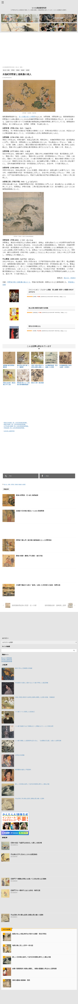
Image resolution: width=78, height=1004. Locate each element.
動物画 (20, 484)
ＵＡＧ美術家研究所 (39, 8)
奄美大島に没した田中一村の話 (22, 945)
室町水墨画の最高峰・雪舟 (21, 980)
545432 (35, 312)
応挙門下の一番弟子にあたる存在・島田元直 (25, 890)
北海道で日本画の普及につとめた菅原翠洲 (30, 510)
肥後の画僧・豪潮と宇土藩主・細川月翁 (29, 556)
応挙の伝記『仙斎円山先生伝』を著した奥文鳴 (26, 843)
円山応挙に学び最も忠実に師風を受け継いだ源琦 (27, 915)
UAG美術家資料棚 (6, 661)
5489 (34, 296)
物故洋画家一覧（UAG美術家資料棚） (15, 424)
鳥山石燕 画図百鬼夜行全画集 (38, 307)
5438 (34, 330)
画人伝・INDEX (70, 278)
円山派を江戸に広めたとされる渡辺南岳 (24, 854)
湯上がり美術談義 (6, 658)
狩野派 (12, 484)
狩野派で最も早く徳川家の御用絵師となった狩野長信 (33, 540)
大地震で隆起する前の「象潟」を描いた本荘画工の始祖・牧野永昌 (38, 585)
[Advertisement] (39, 50)
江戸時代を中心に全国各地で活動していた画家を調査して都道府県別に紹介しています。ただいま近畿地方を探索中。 (39, 999)
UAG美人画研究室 (9, 430)
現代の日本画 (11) (34, 326)
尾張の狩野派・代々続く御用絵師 (27, 495)
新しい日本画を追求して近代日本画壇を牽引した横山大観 (31, 957)
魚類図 (23, 484)
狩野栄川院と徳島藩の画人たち (18, 282)
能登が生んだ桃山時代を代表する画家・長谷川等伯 (29, 934)
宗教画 (16, 484)
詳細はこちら (63, 296)
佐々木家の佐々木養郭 (27, 117)
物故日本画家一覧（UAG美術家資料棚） (16, 422)
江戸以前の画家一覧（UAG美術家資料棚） (16, 426)
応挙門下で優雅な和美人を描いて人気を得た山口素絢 (28, 879)
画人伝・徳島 (7, 484)
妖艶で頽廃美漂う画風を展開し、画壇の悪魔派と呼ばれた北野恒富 (34, 968)
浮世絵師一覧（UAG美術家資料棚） (14, 427)
